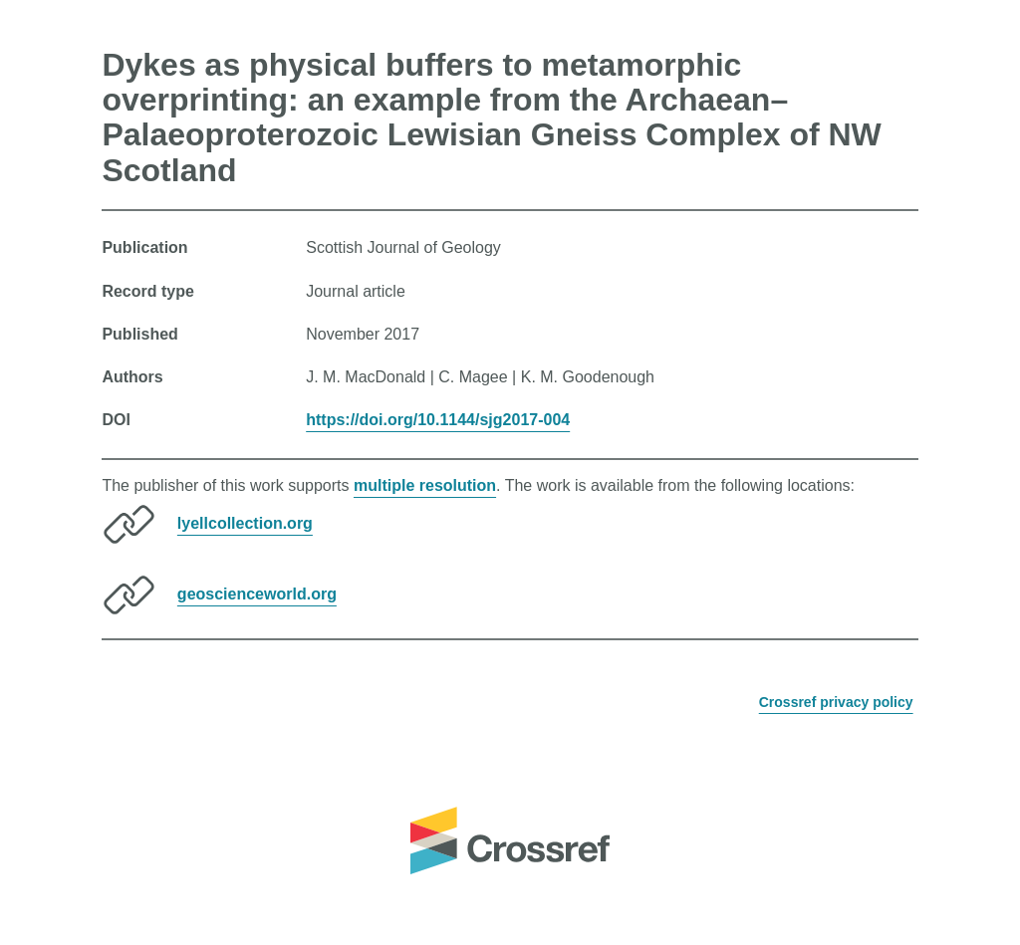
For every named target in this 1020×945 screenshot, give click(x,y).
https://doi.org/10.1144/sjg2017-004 (438, 419)
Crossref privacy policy (836, 702)
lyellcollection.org (245, 523)
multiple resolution (425, 485)
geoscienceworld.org (257, 594)
